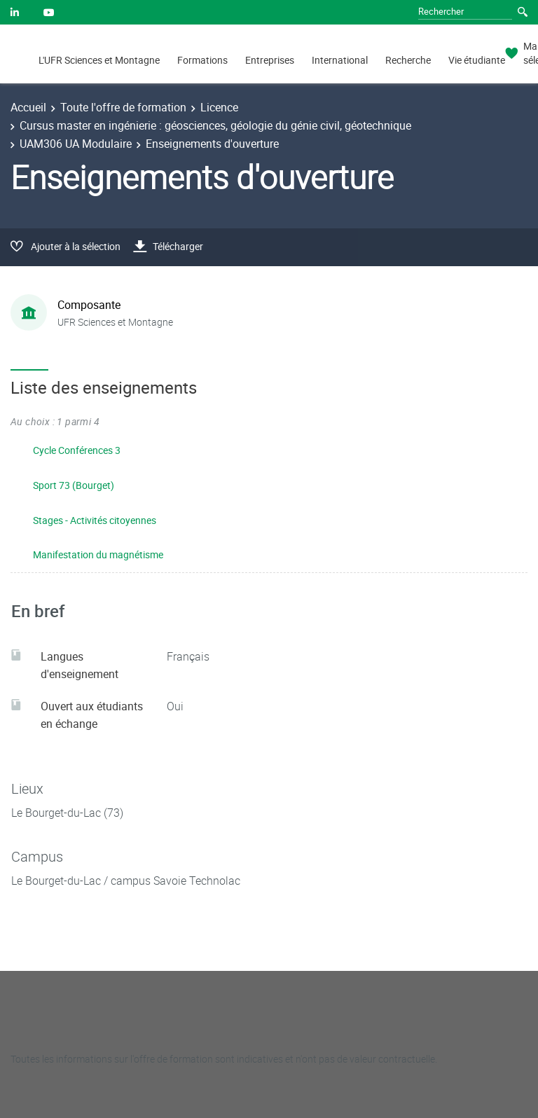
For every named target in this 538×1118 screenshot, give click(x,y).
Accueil (28, 107)
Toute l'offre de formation (123, 107)
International (340, 60)
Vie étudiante (476, 60)
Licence (219, 107)
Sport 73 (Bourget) (73, 485)
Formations (202, 60)
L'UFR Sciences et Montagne (99, 60)
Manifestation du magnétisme (98, 554)
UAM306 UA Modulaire (76, 143)
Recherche (408, 60)
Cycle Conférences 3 (76, 450)
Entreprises (269, 60)
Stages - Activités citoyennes (94, 520)
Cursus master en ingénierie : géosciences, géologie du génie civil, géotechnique (215, 125)
